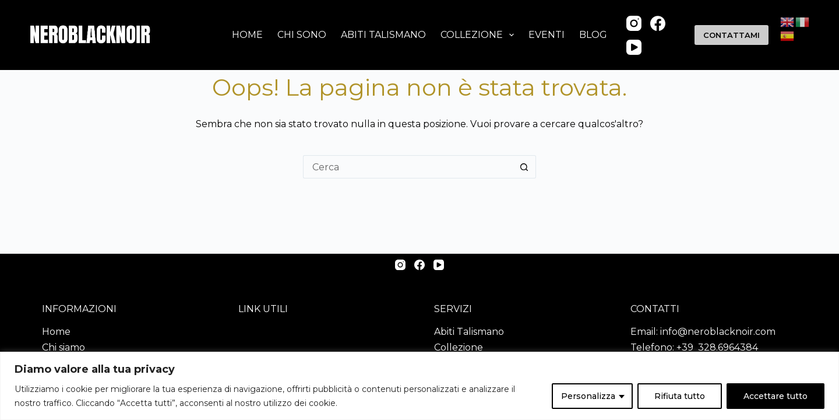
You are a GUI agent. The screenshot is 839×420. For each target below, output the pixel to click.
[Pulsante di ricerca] (524, 166)
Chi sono (301, 34)
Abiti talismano (383, 34)
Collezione (479, 35)
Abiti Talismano (469, 331)
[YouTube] (633, 47)
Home (247, 34)
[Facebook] (657, 23)
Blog (593, 34)
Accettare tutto (775, 396)
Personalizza (588, 396)
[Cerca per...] (408, 166)
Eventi (546, 34)
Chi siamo (63, 347)
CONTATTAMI (731, 35)
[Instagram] (633, 23)
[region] (419, 386)
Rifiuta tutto (679, 396)
